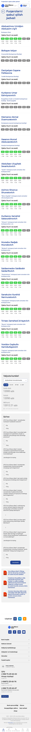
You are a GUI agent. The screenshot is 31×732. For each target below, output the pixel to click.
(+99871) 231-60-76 (8, 682)
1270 (3, 672)
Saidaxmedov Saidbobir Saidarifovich (13, 269)
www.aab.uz (10, 722)
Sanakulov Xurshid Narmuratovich (10, 295)
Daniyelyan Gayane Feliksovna (10, 71)
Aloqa (15, 711)
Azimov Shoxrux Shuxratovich (9, 191)
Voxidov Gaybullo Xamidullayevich (10, 345)
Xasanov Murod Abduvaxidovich (9, 140)
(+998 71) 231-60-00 (9, 674)
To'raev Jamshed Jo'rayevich (15, 321)
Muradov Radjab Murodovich (9, 243)
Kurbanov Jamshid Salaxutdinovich (10, 217)
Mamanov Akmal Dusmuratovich (9, 118)
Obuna (22, 705)
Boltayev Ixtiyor (9, 50)
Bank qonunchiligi (12, 705)
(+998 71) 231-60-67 (9, 688)
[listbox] (15, 380)
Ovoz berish (15, 562)
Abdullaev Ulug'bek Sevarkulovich (11, 165)
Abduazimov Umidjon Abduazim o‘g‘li (12, 27)
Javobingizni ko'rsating (9, 457)
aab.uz (7, 5)
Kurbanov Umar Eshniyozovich (9, 94)
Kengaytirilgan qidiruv (11, 708)
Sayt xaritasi (23, 708)
